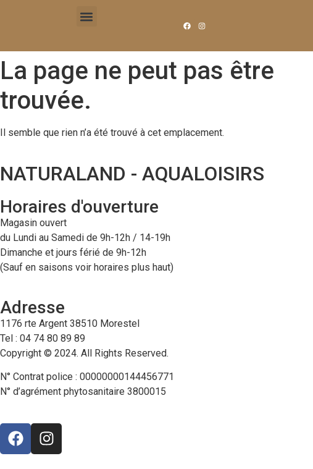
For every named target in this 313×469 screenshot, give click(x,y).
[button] (87, 16)
